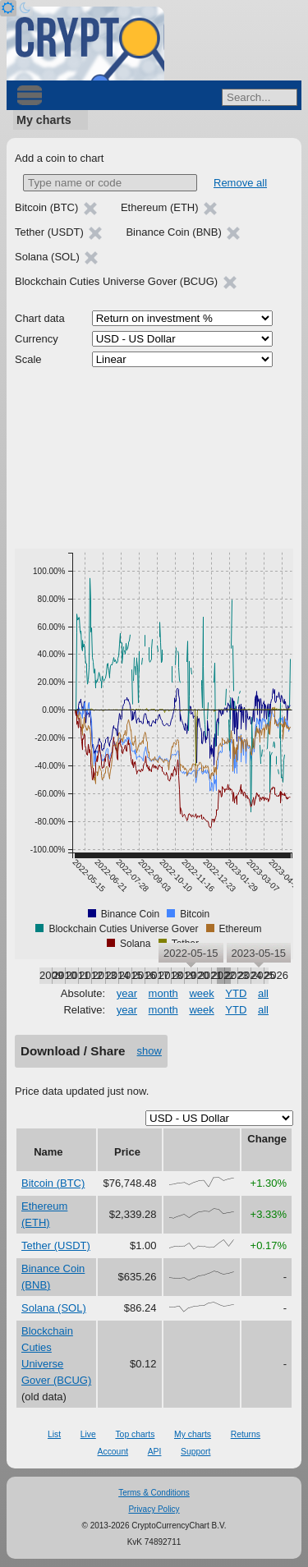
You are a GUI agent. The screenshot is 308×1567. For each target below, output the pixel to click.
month (163, 993)
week (201, 993)
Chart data (40, 318)
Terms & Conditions (154, 1492)
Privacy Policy (153, 1509)
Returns (245, 1434)
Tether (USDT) (55, 1245)
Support (195, 1451)
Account (113, 1451)
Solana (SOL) (53, 1308)
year (127, 993)
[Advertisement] (154, 458)
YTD (235, 993)
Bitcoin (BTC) (53, 1183)
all (263, 993)
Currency (36, 339)
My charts (43, 119)
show (149, 1051)
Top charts (134, 1434)
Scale (28, 359)
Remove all (240, 183)
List (54, 1434)
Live (88, 1434)
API (155, 1451)
